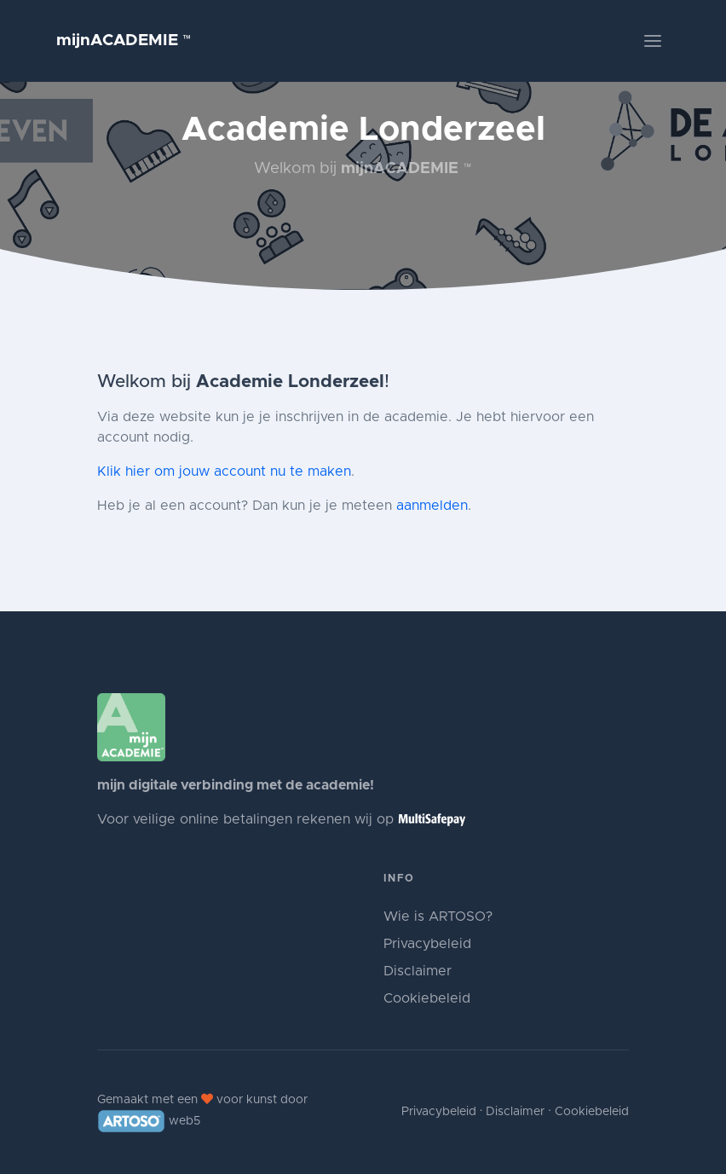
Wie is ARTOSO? (438, 916)
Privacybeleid (427, 944)
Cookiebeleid (426, 998)
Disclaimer (417, 971)
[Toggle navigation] (653, 41)
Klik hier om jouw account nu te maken (224, 471)
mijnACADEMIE (124, 40)
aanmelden (432, 505)
